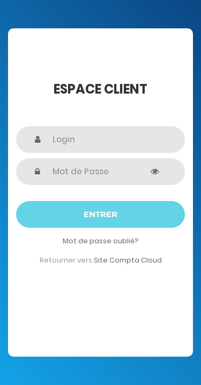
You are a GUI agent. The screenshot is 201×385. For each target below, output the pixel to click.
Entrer (100, 214)
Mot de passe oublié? (101, 241)
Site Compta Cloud (128, 260)
